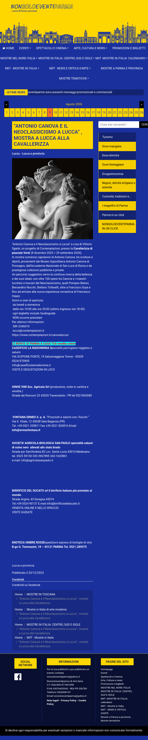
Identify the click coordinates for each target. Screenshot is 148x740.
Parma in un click (113, 215)
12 (66, 112)
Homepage (107, 669)
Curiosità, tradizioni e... (116, 196)
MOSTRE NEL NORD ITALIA (116, 687)
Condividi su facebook (26, 585)
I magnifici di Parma (115, 205)
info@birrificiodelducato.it (63, 503)
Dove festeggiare (113, 164)
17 (93, 112)
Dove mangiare (112, 146)
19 (104, 112)
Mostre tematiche (110, 720)
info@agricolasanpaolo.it (37, 460)
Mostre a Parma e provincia (122, 68)
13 (71, 112)
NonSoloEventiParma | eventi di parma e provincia (41, 10)
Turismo (107, 137)
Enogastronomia (112, 174)
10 (55, 112)
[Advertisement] (106, 15)
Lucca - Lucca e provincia (28, 153)
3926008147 (64, 692)
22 (120, 112)
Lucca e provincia (23, 565)
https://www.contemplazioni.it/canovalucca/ (40, 335)
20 (109, 112)
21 (114, 112)
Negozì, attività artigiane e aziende (118, 185)
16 (87, 112)
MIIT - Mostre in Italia (112, 706)
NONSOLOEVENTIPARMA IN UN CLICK (118, 226)
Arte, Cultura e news (112, 680)
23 (125, 112)
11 (60, 112)
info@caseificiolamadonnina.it (31, 365)
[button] (25, 48)
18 (98, 112)
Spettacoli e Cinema (112, 676)
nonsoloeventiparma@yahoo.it (63, 676)
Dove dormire (110, 155)
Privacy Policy (68, 700)
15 (82, 112)
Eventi (104, 672)
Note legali (53, 700)
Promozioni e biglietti (112, 683)
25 (136, 112)
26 (141, 112)
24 (131, 112)
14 (77, 112)
